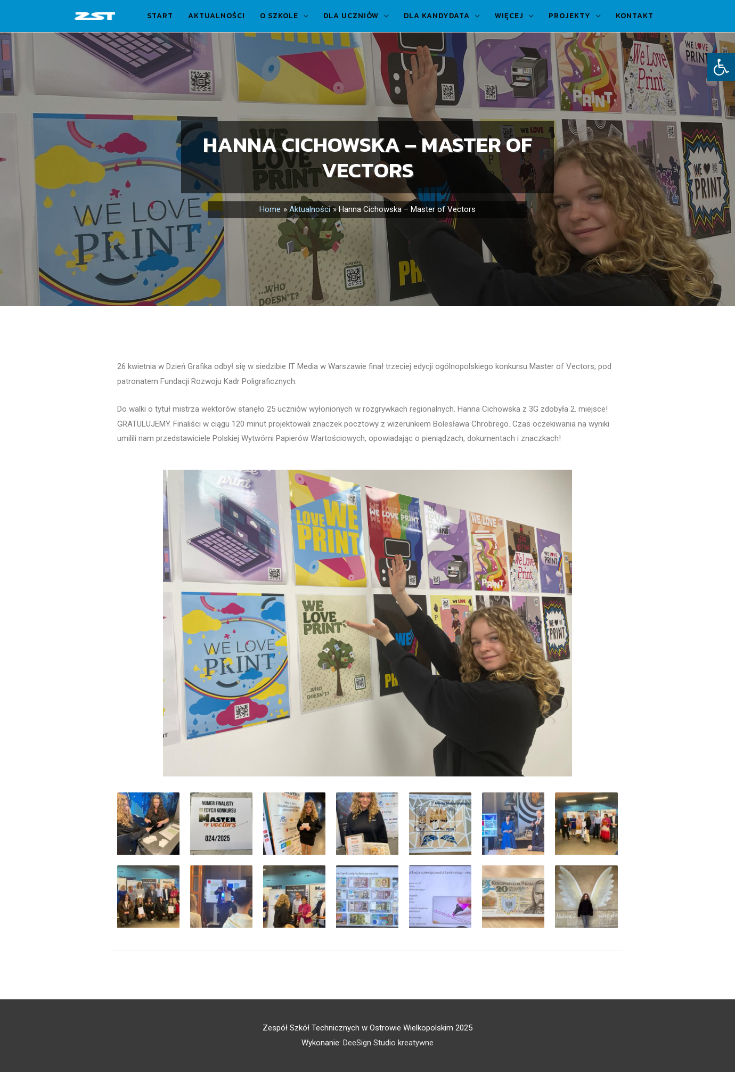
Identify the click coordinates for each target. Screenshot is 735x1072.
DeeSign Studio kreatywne (388, 1043)
